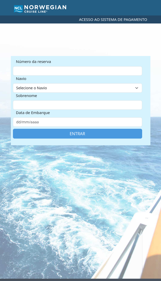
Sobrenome (26, 95)
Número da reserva (33, 61)
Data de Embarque (33, 112)
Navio (21, 78)
